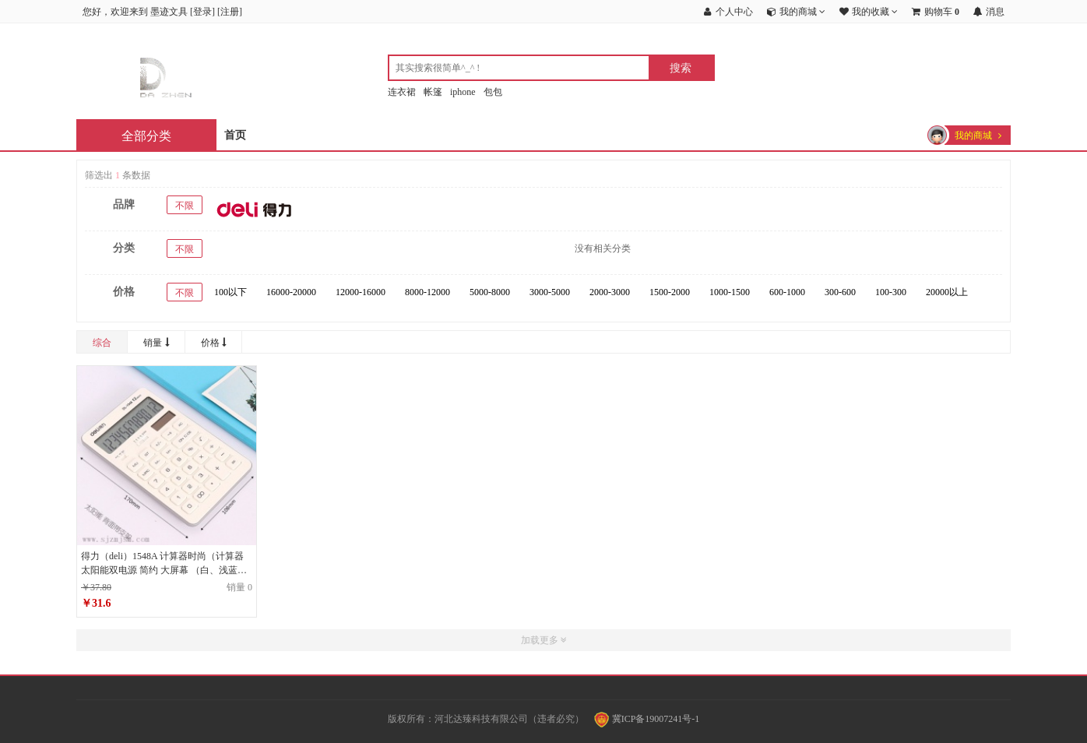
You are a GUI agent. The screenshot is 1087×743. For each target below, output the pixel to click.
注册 (229, 11)
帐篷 (433, 91)
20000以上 (947, 292)
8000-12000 (427, 292)
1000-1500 (729, 292)
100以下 (230, 292)
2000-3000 (609, 292)
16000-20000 (291, 292)
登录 (202, 11)
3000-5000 (549, 292)
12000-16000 (360, 292)
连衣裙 (402, 91)
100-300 (890, 292)
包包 (493, 91)
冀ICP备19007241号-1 (647, 718)
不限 (184, 205)
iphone (463, 91)
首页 (235, 135)
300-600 (840, 292)
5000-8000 (490, 292)
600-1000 (787, 292)
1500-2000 (669, 292)
